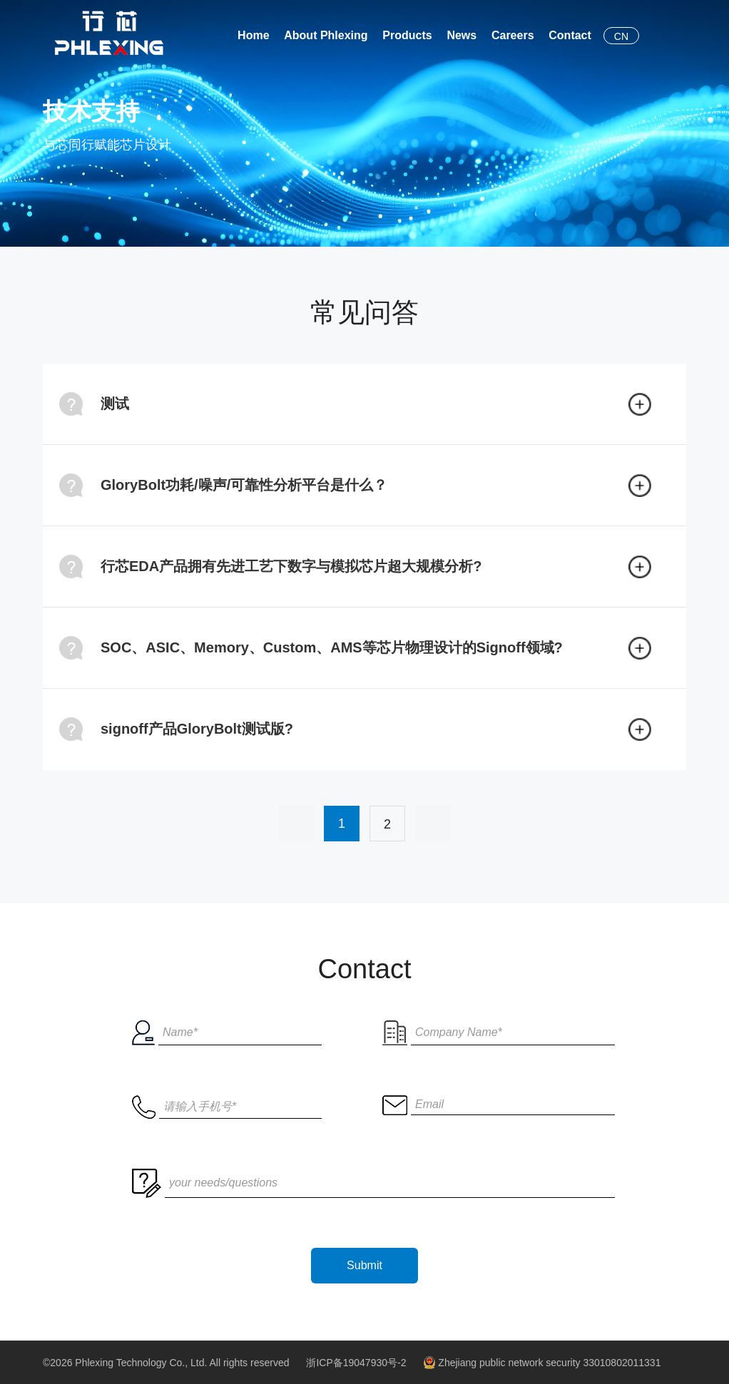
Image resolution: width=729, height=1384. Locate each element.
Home (253, 35)
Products (407, 35)
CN (621, 36)
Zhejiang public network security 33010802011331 (542, 1362)
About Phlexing (325, 35)
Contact (570, 35)
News (461, 35)
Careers (512, 35)
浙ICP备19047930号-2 (356, 1362)
